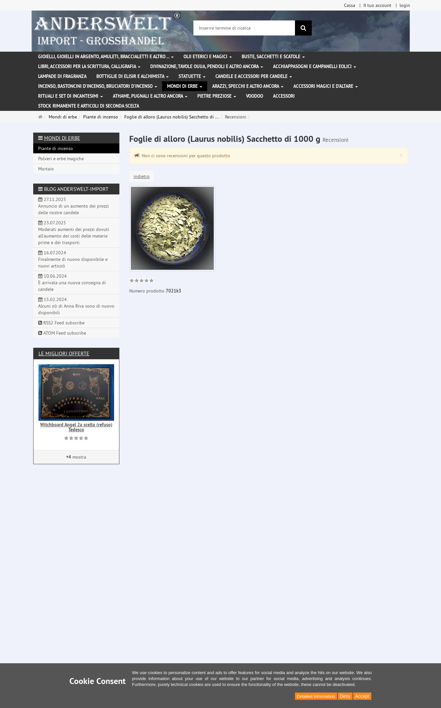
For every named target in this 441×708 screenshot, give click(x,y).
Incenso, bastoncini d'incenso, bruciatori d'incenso (97, 86)
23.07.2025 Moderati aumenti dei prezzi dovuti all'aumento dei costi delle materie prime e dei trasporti (73, 232)
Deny (345, 696)
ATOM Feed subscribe (62, 333)
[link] (141, 281)
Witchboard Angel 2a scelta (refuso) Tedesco (76, 427)
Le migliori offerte (63, 353)
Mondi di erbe (184, 86)
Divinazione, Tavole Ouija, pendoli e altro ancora (206, 66)
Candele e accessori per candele (253, 76)
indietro (142, 176)
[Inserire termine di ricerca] (244, 28)
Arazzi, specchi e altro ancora (247, 86)
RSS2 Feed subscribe (61, 323)
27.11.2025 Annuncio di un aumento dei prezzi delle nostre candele (73, 205)
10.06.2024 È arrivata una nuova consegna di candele (72, 282)
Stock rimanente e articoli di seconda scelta (88, 106)
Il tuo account (377, 5)
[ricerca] (303, 28)
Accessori (284, 96)
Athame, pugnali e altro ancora (150, 96)
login (405, 5)
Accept (362, 696)
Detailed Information (316, 696)
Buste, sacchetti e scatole (273, 57)
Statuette (192, 76)
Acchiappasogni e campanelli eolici (314, 66)
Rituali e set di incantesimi (70, 96)
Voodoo (254, 96)
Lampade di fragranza (62, 76)
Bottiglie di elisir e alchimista (132, 76)
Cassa (349, 5)
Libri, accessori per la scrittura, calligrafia (89, 66)
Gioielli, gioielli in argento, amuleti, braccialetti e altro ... (106, 57)
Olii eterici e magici (208, 57)
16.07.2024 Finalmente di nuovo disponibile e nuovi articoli (73, 259)
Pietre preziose (216, 96)
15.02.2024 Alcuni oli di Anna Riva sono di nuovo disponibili (76, 306)
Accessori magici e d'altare (325, 86)
